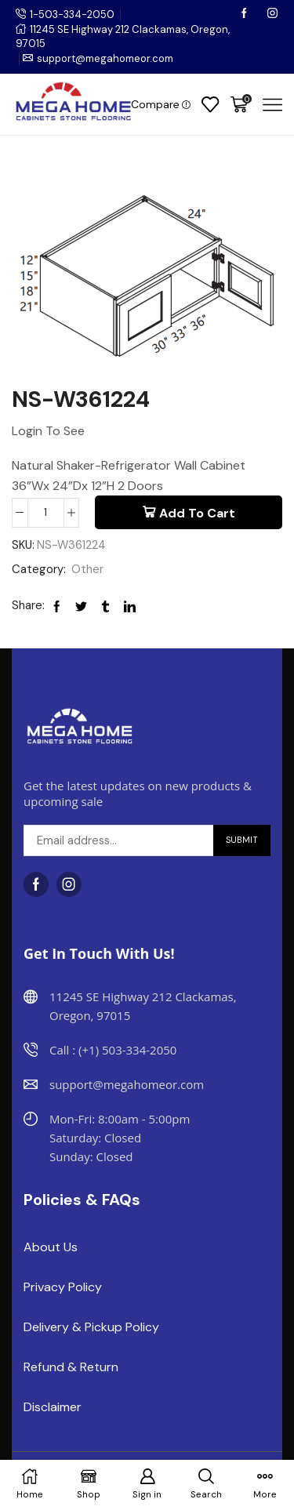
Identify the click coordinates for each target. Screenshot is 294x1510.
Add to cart (197, 513)
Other (87, 569)
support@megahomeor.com (105, 58)
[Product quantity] (46, 513)
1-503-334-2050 (72, 14)
